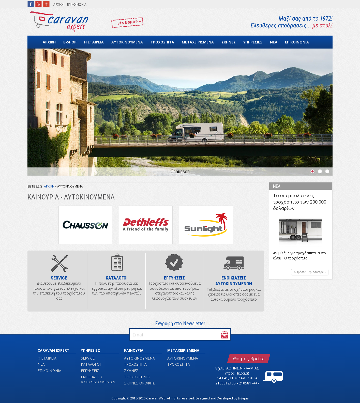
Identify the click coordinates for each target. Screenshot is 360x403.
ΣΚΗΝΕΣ (228, 42)
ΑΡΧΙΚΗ (58, 4)
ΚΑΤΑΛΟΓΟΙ (91, 364)
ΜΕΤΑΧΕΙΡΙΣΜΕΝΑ (198, 42)
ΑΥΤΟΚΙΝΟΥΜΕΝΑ (127, 42)
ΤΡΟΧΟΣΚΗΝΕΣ (137, 377)
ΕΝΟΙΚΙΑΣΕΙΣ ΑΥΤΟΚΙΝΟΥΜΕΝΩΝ (98, 379)
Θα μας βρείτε (248, 358)
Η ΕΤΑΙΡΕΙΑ (94, 42)
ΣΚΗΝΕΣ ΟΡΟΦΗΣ (139, 383)
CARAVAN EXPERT (53, 350)
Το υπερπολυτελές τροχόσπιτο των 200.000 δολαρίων (299, 201)
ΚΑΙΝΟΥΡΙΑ (133, 350)
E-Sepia (243, 398)
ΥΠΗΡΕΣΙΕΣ (252, 42)
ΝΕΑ (273, 42)
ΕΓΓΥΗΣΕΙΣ (90, 370)
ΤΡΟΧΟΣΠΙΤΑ (162, 42)
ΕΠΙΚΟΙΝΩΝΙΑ (76, 4)
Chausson (180, 171)
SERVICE (88, 358)
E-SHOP (70, 42)
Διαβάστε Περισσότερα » (310, 272)
